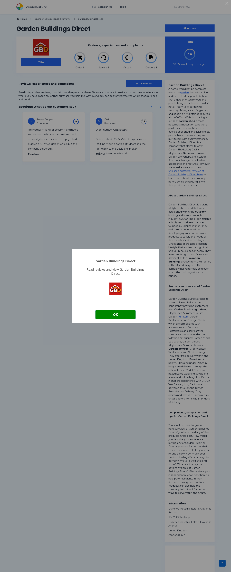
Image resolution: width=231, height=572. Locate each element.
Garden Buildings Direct (115, 261)
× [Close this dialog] (227, 4)
